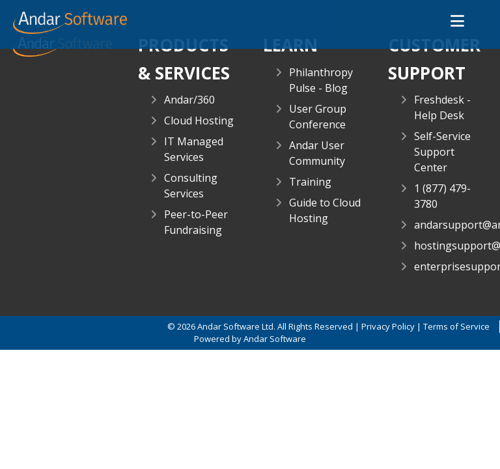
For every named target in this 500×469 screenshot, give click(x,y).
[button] (457, 22)
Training (310, 182)
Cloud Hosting (199, 120)
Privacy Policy (388, 326)
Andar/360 (189, 99)
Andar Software (274, 339)
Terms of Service (456, 326)
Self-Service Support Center (442, 152)
